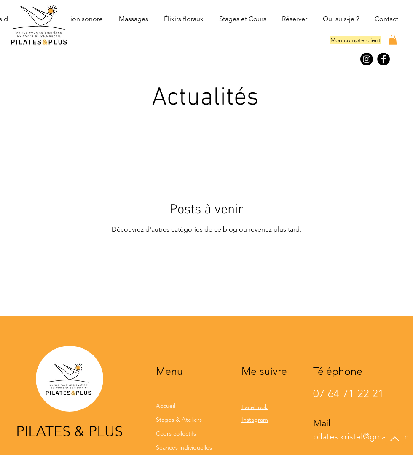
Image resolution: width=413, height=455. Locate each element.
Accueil (165, 405)
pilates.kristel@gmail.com (361, 436)
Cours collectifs (176, 433)
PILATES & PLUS (69, 431)
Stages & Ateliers (179, 419)
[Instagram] (366, 59)
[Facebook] (383, 59)
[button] (75, 19)
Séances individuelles (184, 447)
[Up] (395, 439)
